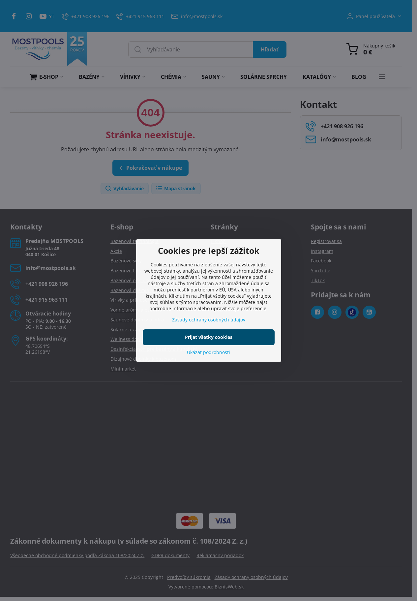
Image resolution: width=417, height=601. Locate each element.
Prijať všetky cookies (208, 337)
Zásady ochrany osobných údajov (208, 319)
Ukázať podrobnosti (208, 352)
